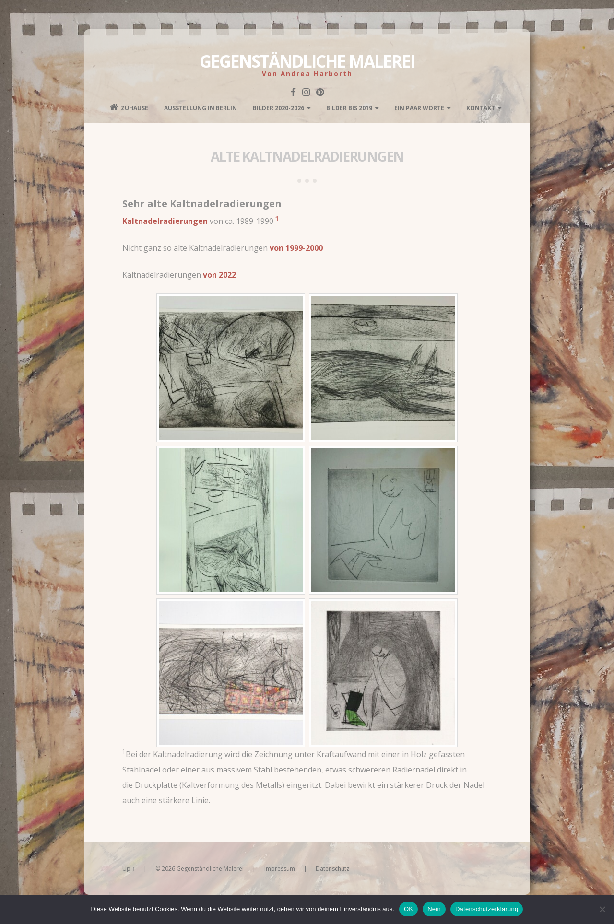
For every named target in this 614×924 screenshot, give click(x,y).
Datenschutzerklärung (486, 908)
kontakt (480, 108)
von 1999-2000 (296, 248)
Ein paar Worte (419, 108)
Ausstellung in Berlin (200, 108)
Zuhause (129, 107)
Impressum (279, 869)
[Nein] (602, 909)
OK (408, 908)
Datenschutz (332, 869)
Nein (434, 908)
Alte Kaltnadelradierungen (307, 156)
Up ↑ (128, 869)
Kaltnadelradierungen (165, 221)
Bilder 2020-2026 (278, 108)
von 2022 (219, 274)
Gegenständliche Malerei (307, 61)
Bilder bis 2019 (349, 108)
